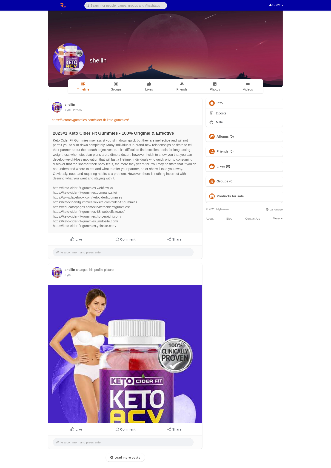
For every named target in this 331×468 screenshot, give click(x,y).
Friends (222, 151)
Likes (221, 166)
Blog (229, 218)
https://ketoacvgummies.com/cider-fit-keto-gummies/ (90, 120)
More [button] (278, 218)
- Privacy (76, 109)
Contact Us (252, 218)
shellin (98, 60)
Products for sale (230, 196)
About (210, 218)
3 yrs (68, 109)
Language (274, 209)
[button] (126, 5)
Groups (222, 181)
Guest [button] (276, 5)
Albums (223, 136)
